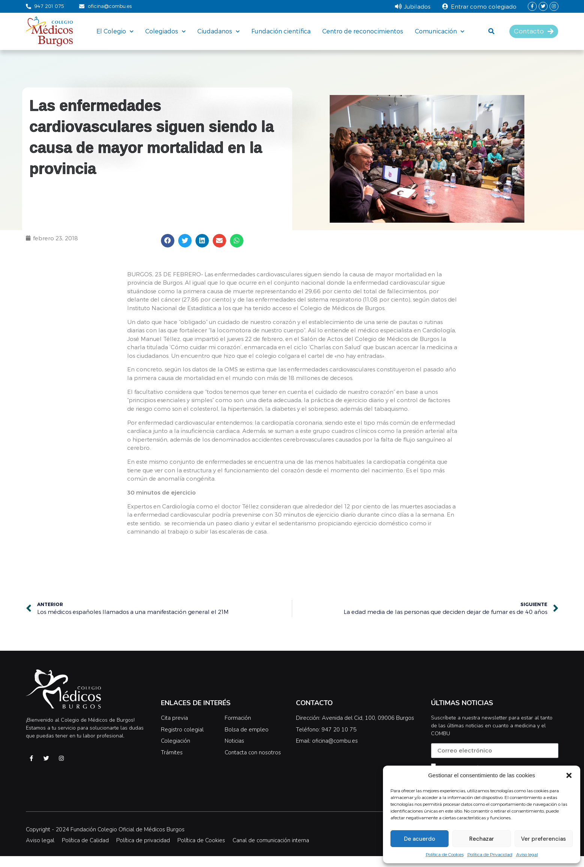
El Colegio (115, 31)
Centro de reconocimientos (362, 31)
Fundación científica (281, 31)
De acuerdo (419, 839)
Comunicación (439, 31)
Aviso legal (527, 854)
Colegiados (165, 31)
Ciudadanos (218, 31)
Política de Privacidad (489, 854)
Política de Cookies (445, 854)
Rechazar (481, 839)
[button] (569, 775)
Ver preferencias (543, 839)
